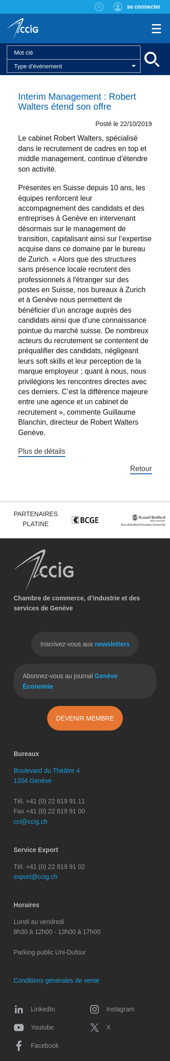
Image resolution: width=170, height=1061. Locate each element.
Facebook (36, 1046)
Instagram (112, 1009)
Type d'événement (38, 66)
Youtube (34, 1027)
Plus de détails (41, 451)
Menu (156, 28)
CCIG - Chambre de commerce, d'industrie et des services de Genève (22, 29)
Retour (141, 468)
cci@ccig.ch (31, 821)
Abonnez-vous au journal (70, 681)
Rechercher (99, 7)
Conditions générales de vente (56, 980)
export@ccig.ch (36, 876)
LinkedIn (34, 1009)
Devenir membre (85, 718)
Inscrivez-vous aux (85, 644)
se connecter (143, 7)
